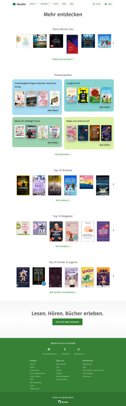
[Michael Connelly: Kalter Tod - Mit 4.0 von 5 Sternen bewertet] (72, 44)
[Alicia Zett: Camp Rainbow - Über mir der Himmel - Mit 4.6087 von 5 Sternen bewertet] (71, 277)
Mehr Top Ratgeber (63, 246)
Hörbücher (44, 4)
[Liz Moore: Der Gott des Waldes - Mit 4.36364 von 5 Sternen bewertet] (54, 185)
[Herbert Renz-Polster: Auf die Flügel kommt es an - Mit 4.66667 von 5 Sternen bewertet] (72, 231)
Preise (56, 4)
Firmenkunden (61, 379)
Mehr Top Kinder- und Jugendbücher (63, 292)
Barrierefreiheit (35, 383)
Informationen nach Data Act (93, 370)
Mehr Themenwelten (63, 154)
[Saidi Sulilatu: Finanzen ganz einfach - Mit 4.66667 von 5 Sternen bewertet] (56, 231)
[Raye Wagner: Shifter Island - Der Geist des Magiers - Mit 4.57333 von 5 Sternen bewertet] (55, 277)
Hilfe (71, 4)
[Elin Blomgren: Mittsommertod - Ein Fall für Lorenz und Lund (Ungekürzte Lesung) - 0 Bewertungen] (40, 41)
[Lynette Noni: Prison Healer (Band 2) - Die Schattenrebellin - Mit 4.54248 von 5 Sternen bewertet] (39, 276)
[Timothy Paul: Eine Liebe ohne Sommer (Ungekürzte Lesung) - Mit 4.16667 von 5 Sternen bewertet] (86, 182)
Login (108, 4)
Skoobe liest (34, 389)
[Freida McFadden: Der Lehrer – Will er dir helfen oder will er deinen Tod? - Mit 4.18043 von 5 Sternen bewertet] (23, 185)
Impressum (87, 376)
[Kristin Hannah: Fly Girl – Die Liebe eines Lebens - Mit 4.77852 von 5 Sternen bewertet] (102, 185)
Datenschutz (87, 364)
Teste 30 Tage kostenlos (67, 322)
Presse (58, 370)
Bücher (32, 4)
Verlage (59, 373)
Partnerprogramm (63, 376)
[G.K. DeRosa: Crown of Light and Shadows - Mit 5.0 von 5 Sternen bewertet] (88, 41)
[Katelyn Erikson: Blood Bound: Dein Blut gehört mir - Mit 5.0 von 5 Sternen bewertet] (56, 41)
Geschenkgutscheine (37, 373)
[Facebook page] (65, 351)
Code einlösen (35, 376)
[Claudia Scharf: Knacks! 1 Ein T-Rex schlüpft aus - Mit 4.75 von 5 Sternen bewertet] (87, 277)
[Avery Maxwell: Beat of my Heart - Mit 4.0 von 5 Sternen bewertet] (39, 185)
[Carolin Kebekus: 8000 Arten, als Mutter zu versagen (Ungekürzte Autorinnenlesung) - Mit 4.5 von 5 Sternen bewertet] (40, 228)
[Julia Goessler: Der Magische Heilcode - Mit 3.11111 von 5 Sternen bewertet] (103, 231)
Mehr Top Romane (63, 200)
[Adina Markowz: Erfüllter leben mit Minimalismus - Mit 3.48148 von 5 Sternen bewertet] (87, 231)
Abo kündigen (88, 373)
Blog (64, 4)
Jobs (57, 367)
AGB (84, 367)
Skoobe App (34, 370)
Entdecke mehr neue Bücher (63, 59)
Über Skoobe (61, 364)
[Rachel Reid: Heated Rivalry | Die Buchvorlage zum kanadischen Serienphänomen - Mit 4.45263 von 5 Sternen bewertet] (70, 185)
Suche (96, 4)
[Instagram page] (79, 351)
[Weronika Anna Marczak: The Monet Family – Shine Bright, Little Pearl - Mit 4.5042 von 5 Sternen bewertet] (23, 277)
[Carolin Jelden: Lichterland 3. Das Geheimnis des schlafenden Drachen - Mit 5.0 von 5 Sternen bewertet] (103, 277)
